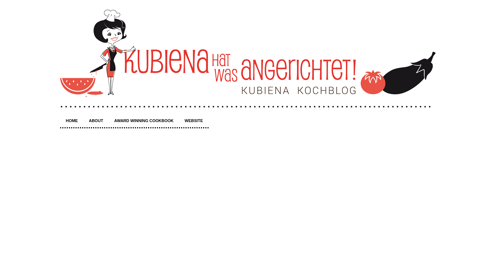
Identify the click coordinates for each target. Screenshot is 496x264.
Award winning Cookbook (144, 120)
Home (72, 120)
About (96, 120)
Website (194, 120)
